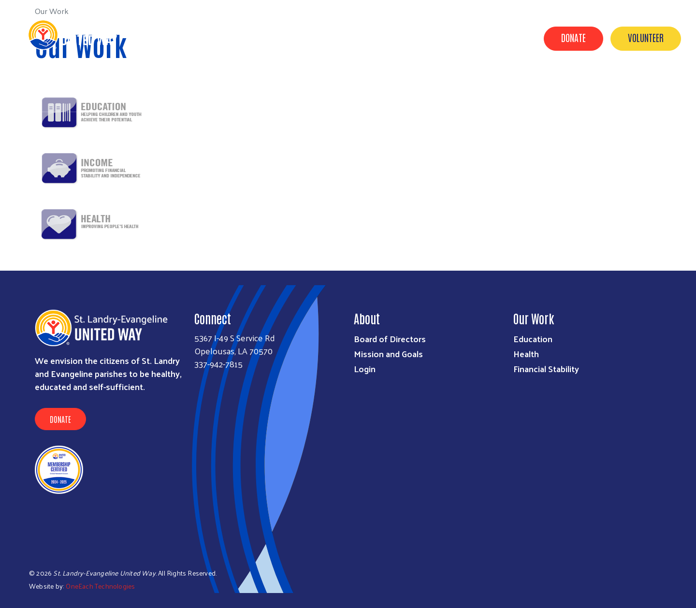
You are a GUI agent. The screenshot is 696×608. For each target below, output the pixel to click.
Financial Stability (546, 368)
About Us (223, 83)
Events (530, 83)
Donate (573, 37)
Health (526, 353)
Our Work (376, 83)
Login (365, 368)
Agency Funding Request (299, 83)
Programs (429, 83)
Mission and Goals (388, 353)
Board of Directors (390, 338)
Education (532, 338)
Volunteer (646, 37)
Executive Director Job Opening (623, 97)
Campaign (483, 83)
